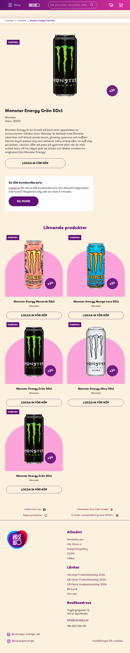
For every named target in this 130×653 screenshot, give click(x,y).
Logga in (14, 188)
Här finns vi (74, 544)
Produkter (21, 20)
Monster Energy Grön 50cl (42, 20)
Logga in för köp (35, 163)
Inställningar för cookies (107, 641)
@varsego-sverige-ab (23, 634)
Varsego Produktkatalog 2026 (86, 575)
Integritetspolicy (77, 549)
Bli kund (23, 201)
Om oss (72, 594)
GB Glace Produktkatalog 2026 (86, 580)
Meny (13, 5)
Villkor (71, 559)
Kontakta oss (75, 540)
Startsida (9, 20)
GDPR (70, 554)
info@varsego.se (78, 620)
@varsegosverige (20, 641)
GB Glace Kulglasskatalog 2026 (87, 585)
